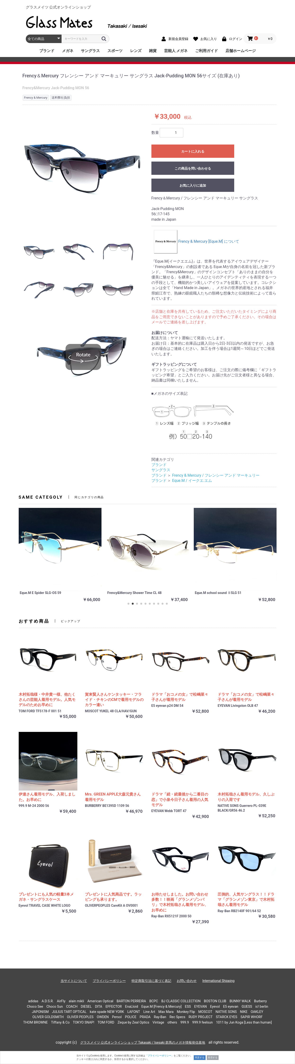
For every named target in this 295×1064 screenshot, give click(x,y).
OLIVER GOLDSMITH (48, 1017)
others (172, 1022)
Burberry (260, 1001)
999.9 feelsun (202, 1022)
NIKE (243, 1012)
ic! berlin (261, 1007)
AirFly (61, 1001)
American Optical (100, 1001)
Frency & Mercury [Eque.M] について (196, 241)
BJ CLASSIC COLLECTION (181, 1001)
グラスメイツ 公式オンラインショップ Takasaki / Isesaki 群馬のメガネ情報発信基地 (142, 1042)
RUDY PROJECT (200, 1017)
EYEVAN (200, 1007)
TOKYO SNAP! (83, 1022)
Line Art (149, 1012)
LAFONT (133, 1012)
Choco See (35, 1007)
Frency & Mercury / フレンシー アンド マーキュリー (216, 475)
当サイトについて (74, 981)
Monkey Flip (186, 1012)
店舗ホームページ (240, 50)
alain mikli (76, 1001)
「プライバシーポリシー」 (159, 1055)
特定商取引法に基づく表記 (151, 981)
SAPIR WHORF (252, 1017)
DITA (98, 1007)
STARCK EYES (226, 1017)
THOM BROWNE (35, 1022)
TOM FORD (105, 1022)
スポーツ (115, 50)
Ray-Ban (160, 1017)
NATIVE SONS (226, 1012)
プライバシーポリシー (109, 981)
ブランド (46, 50)
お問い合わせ (187, 981)
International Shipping (218, 981)
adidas (33, 1001)
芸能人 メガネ (176, 50)
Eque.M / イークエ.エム (192, 480)
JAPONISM (40, 1012)
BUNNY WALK (240, 1001)
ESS (188, 1007)
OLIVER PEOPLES (80, 1017)
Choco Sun (54, 1007)
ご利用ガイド (206, 50)
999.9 (184, 1022)
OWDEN (103, 1017)
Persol (117, 1017)
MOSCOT (205, 1012)
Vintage (158, 1022)
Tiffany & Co (60, 1022)
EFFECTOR (114, 1007)
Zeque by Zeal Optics (133, 1022)
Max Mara (166, 1012)
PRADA (145, 1017)
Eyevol (215, 1007)
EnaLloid (131, 1007)
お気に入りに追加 (193, 185)
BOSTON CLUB (215, 1001)
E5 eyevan (230, 1007)
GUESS (247, 1007)
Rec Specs (177, 1017)
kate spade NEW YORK (107, 1012)
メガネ (67, 50)
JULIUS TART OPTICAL (69, 1012)
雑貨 (153, 50)
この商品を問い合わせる (193, 168)
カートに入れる (192, 151)
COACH (71, 1007)
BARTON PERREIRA (131, 1001)
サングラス (90, 50)
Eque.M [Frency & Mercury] (161, 1007)
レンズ (135, 50)
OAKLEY (257, 1012)
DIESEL (86, 1007)
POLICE (130, 1017)
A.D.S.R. (48, 1001)
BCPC (153, 1001)
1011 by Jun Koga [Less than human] (244, 1022)
